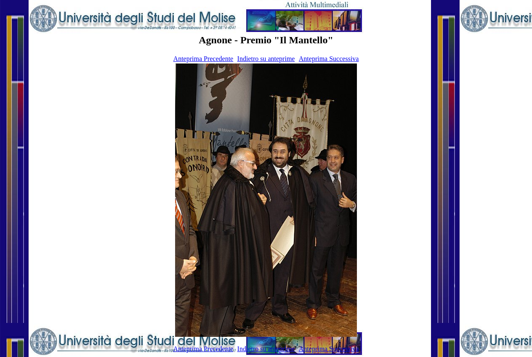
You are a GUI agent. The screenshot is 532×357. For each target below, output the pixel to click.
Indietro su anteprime (266, 58)
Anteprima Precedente (203, 58)
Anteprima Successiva (329, 58)
